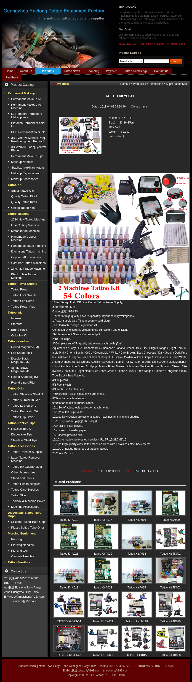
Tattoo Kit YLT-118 (136, 621)
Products (48, 71)
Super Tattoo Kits (176, 84)
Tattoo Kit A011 (69, 587)
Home (9, 71)
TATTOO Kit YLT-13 (108, 471)
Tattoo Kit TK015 (137, 655)
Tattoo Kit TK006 (170, 655)
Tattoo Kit (154, 84)
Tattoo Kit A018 (69, 519)
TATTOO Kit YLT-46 (69, 655)
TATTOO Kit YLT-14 (146, 471)
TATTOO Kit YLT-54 (69, 621)
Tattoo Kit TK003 (103, 621)
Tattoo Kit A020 (170, 519)
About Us (26, 71)
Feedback (12, 77)
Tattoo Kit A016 (137, 519)
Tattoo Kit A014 (137, 553)
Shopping (93, 71)
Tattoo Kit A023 (103, 587)
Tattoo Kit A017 (103, 519)
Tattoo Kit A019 (103, 553)
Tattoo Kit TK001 (170, 553)
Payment (111, 71)
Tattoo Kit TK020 (170, 621)
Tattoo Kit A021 (69, 553)
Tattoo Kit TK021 (103, 655)
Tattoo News (72, 71)
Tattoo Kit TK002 (170, 587)
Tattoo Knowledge (136, 71)
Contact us (161, 71)
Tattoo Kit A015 (137, 587)
